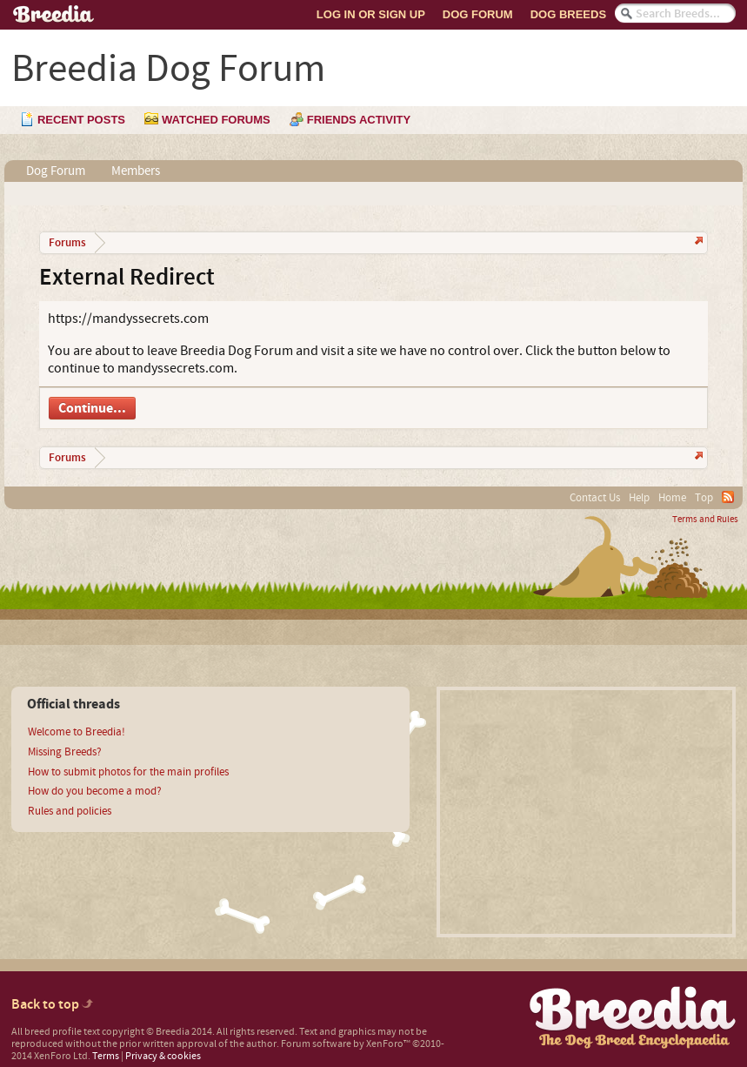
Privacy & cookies (163, 1056)
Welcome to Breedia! (76, 732)
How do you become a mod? (95, 791)
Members (135, 171)
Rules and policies (69, 811)
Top (704, 498)
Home (672, 498)
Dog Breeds (568, 14)
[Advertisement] (586, 812)
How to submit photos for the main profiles (128, 772)
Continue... (92, 408)
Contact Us (595, 498)
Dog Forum (478, 14)
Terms (105, 1056)
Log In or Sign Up (371, 14)
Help (639, 498)
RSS (728, 497)
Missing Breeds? (65, 752)
